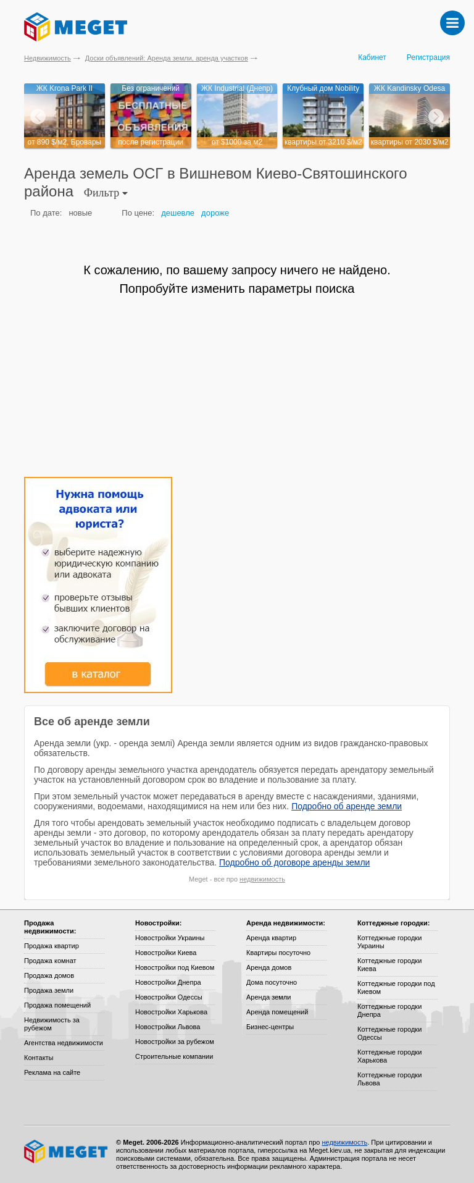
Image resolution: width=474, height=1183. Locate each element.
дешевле (177, 212)
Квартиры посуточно (278, 952)
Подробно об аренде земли (346, 806)
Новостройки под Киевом (174, 967)
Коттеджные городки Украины (389, 941)
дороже (215, 212)
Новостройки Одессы (168, 997)
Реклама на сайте (52, 1072)
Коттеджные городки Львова (389, 1079)
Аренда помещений (277, 1012)
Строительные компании (174, 1056)
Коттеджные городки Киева (389, 964)
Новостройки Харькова (171, 1012)
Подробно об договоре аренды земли (294, 862)
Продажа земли (48, 990)
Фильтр (106, 193)
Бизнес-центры (270, 1026)
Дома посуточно (271, 982)
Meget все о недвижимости (66, 1151)
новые (80, 212)
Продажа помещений (57, 1005)
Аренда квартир (271, 937)
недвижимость (262, 879)
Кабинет (372, 57)
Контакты (39, 1057)
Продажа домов (49, 975)
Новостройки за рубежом (174, 1041)
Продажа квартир (51, 945)
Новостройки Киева (165, 952)
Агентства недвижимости (63, 1042)
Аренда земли (268, 997)
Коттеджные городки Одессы (389, 1033)
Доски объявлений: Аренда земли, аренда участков (166, 58)
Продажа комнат (50, 960)
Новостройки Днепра (168, 982)
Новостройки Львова (167, 1026)
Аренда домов (268, 967)
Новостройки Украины (170, 937)
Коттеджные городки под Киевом (396, 987)
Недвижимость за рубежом (52, 1024)
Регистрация (428, 57)
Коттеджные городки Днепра (389, 1010)
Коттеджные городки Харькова (389, 1056)
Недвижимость (47, 58)
